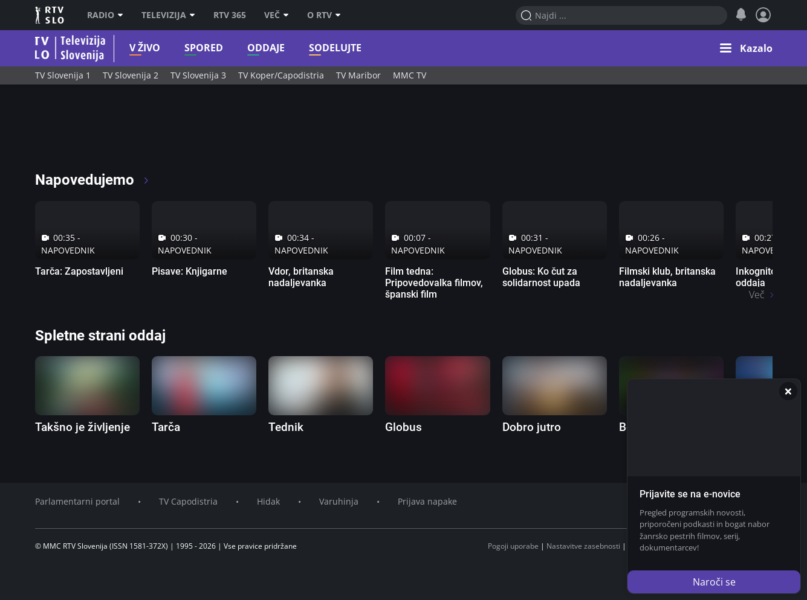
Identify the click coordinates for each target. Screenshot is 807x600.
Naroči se (714, 582)
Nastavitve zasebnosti (583, 546)
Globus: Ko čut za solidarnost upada (541, 277)
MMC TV (409, 75)
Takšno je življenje (82, 427)
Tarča (166, 427)
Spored (185, 48)
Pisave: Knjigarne (189, 271)
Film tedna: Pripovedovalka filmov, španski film (434, 283)
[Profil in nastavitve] (763, 15)
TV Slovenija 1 (63, 75)
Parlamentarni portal (77, 501)
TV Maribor (358, 75)
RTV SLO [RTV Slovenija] (50, 15)
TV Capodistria (188, 501)
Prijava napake (427, 501)
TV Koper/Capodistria (281, 75)
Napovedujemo (93, 179)
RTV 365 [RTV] (229, 15)
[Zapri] (788, 391)
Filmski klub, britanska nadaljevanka (667, 277)
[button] (746, 48)
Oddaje (247, 48)
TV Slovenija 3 (198, 75)
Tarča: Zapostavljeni (79, 271)
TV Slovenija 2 (130, 75)
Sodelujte (316, 48)
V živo (126, 48)
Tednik (285, 427)
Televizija (168, 15)
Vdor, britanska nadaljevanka (301, 277)
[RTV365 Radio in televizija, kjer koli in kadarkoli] (144, 132)
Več (276, 15)
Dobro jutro (531, 427)
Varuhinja (338, 501)
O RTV (324, 15)
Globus (403, 427)
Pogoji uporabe (513, 546)
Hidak (268, 501)
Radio (105, 15)
